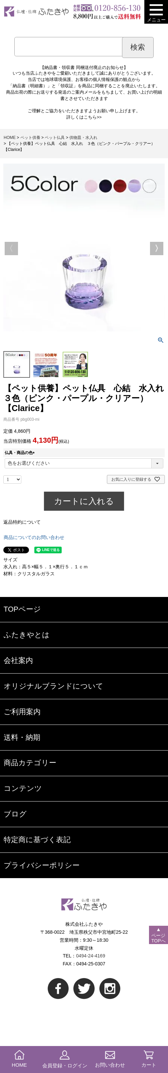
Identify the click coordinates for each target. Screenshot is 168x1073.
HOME (10, 137)
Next (156, 248)
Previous (11, 248)
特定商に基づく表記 (37, 839)
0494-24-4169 (90, 955)
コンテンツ (23, 788)
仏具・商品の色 (21, 452)
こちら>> (93, 117)
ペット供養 (30, 137)
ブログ (15, 814)
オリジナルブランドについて (53, 686)
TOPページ (22, 609)
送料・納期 (22, 737)
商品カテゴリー (30, 763)
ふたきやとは (27, 635)
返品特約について (22, 522)
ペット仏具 (55, 137)
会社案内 (18, 660)
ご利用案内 (22, 712)
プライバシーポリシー (42, 865)
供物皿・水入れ (83, 137)
